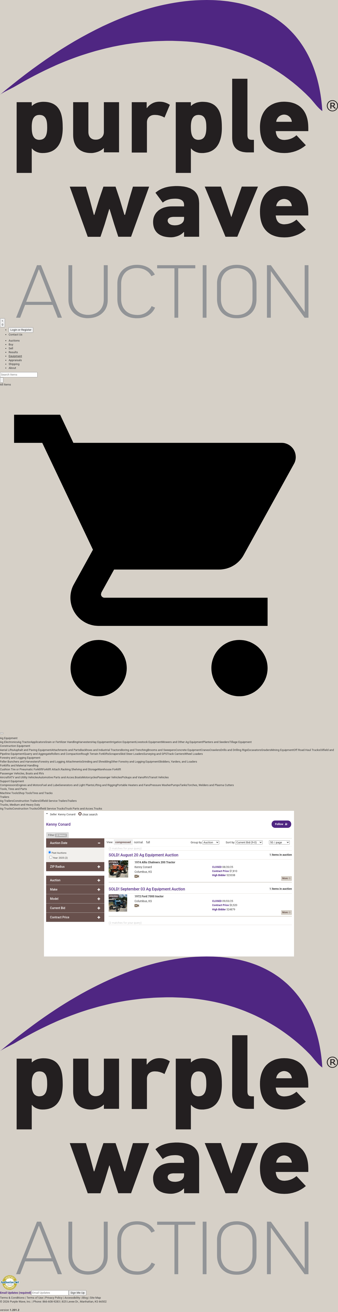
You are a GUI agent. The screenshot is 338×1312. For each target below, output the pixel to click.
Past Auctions (59, 853)
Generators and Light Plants (76, 785)
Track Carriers (175, 753)
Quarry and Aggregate (37, 753)
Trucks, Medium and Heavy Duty (20, 804)
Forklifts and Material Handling (19, 765)
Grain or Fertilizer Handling (61, 742)
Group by (196, 842)
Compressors (8, 785)
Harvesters (85, 742)
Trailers (4, 797)
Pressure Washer (160, 785)
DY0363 (113, 862)
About (12, 368)
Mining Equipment (282, 750)
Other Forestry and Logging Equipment (135, 761)
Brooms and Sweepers (161, 750)
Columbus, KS (143, 871)
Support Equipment (12, 781)
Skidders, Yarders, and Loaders (178, 761)
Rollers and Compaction (66, 753)
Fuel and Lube (50, 785)
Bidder (219, 875)
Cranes (205, 750)
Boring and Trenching (134, 750)
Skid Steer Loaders (131, 753)
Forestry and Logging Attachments (60, 761)
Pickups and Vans (133, 777)
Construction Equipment (15, 745)
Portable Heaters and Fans (133, 785)
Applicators (38, 742)
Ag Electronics (9, 742)
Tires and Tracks (42, 793)
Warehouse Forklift (109, 769)
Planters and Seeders (216, 742)
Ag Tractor (24, 742)
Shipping (14, 364)
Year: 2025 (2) (58, 857)
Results (13, 352)
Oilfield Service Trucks (51, 808)
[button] (169, 723)
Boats (78, 777)
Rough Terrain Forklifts (95, 753)
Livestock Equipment (149, 742)
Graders (266, 750)
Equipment (15, 356)
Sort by (230, 842)
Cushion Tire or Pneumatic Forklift (21, 769)
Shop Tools (25, 793)
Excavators (254, 750)
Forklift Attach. (51, 769)
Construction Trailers (26, 800)
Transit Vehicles (159, 777)
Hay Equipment (101, 742)
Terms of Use (35, 1297)
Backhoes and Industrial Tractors (100, 750)
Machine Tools (9, 793)
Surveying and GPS (155, 753)
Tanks (183, 785)
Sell (11, 348)
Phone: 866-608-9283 (46, 1301)
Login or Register (20, 329)
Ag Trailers (6, 800)
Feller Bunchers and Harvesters (19, 761)
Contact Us (15, 334)
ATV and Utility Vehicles (24, 777)
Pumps (175, 785)
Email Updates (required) (15, 1292)
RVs (146, 777)
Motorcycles (89, 777)
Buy (11, 344)
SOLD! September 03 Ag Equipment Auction (147, 889)
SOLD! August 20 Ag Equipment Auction (143, 855)
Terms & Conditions (12, 1297)
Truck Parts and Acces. (79, 808)
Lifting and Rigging (105, 785)
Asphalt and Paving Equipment (32, 750)
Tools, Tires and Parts (13, 789)
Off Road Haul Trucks (307, 750)
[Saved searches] (2, 322)
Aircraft (4, 777)
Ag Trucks (6, 808)
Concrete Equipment (188, 750)
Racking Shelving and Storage (79, 769)
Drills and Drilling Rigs (234, 750)
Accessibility (72, 1297)
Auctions (14, 340)
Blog (85, 1297)
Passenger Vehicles (109, 777)
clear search (88, 814)
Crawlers (215, 750)
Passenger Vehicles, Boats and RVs (22, 773)
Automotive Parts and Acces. (57, 777)
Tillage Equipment (240, 742)
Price (220, 871)
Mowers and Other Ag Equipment (182, 742)
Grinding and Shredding (96, 761)
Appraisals (15, 360)
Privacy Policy (53, 1297)
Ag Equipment (8, 738)
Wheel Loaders (193, 753)
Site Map (95, 1297)
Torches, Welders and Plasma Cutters (210, 785)
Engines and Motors (29, 785)
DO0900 (113, 896)
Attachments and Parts (66, 750)
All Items (5, 384)
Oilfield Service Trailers (53, 800)
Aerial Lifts (6, 750)
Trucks (98, 808)
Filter (57, 835)
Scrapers (114, 753)
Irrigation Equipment (123, 742)
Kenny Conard (143, 867)
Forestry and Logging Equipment (20, 757)
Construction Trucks (25, 808)
